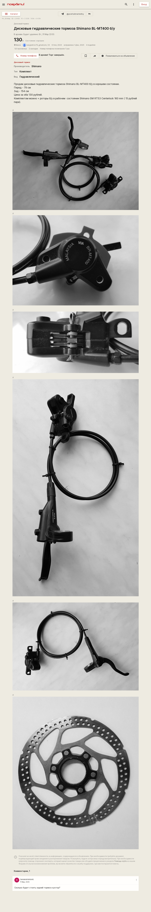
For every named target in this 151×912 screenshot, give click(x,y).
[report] (118, 55)
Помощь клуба (120, 861)
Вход (144, 4)
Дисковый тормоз (21, 24)
